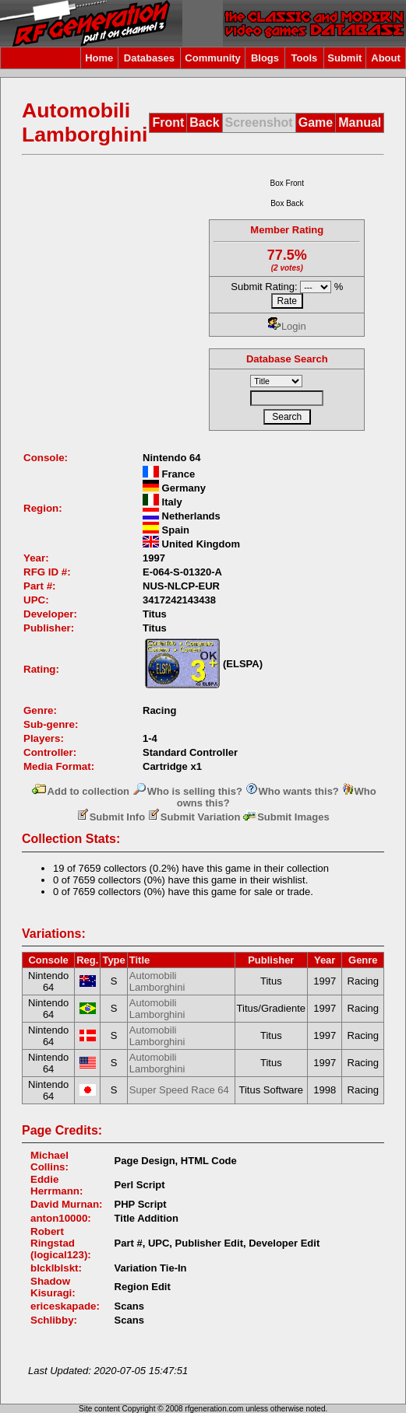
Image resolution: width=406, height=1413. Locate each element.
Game (315, 122)
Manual (359, 122)
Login (287, 326)
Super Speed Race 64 (179, 1090)
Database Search (287, 359)
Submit (344, 58)
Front (168, 122)
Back (204, 122)
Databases (149, 58)
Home (99, 58)
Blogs (265, 58)
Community (213, 58)
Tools (304, 58)
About (386, 58)
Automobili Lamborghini (157, 981)
